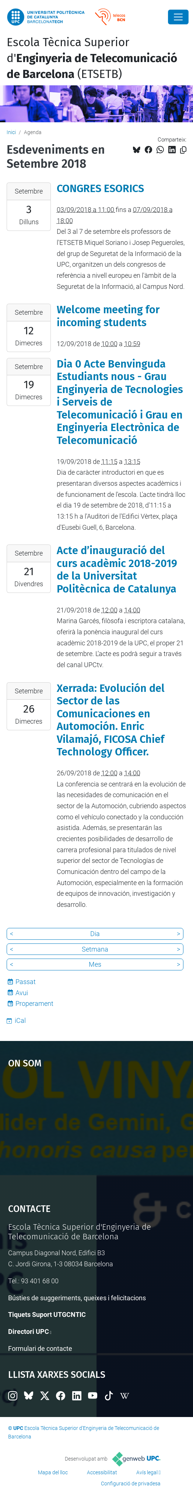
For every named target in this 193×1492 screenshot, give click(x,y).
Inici (11, 132)
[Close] (178, 17)
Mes (95, 964)
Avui (21, 993)
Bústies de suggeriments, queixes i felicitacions (77, 1298)
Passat (25, 982)
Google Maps (96, 1132)
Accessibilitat (102, 1472)
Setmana (95, 949)
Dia (95, 934)
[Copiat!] (183, 150)
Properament (34, 1003)
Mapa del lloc (53, 1472)
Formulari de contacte (40, 1348)
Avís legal (147, 1472)
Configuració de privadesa (131, 1483)
